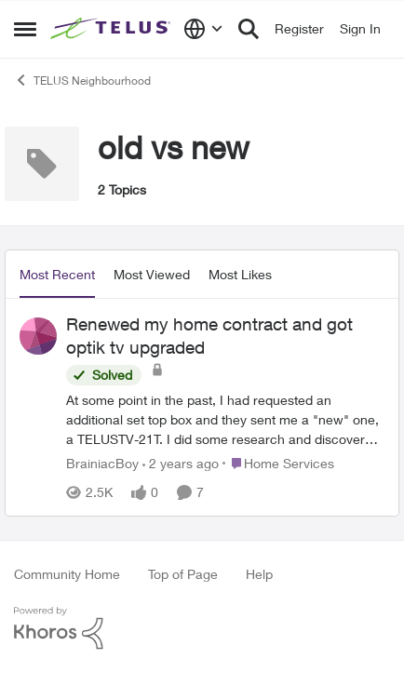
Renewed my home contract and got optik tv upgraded (209, 335)
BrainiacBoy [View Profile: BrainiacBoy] (102, 463)
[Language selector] (203, 28)
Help (259, 574)
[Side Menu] (25, 29)
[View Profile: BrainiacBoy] (38, 336)
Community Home (67, 574)
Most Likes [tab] (240, 274)
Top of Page (183, 574)
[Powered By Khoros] (202, 628)
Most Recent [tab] (57, 274)
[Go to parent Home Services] (278, 463)
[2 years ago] (180, 463)
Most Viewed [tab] (152, 274)
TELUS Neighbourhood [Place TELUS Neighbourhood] (82, 80)
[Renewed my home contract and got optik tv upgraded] (225, 419)
